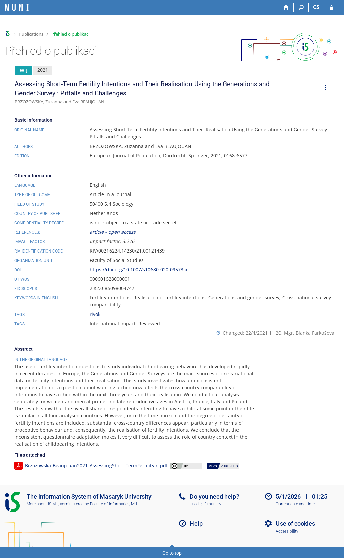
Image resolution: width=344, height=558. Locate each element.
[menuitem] (322, 88)
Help (196, 523)
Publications (31, 34)
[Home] (286, 7)
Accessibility (287, 531)
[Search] (301, 7)
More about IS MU (42, 504)
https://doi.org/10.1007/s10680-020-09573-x (138, 269)
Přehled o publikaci (70, 34)
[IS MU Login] (331, 7)
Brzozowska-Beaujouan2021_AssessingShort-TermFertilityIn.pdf (96, 465)
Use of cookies (295, 523)
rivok (95, 314)
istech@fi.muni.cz (206, 504)
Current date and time (295, 504)
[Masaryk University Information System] (17, 7)
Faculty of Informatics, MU (113, 504)
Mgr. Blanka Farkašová (309, 333)
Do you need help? (214, 496)
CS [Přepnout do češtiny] (316, 7)
